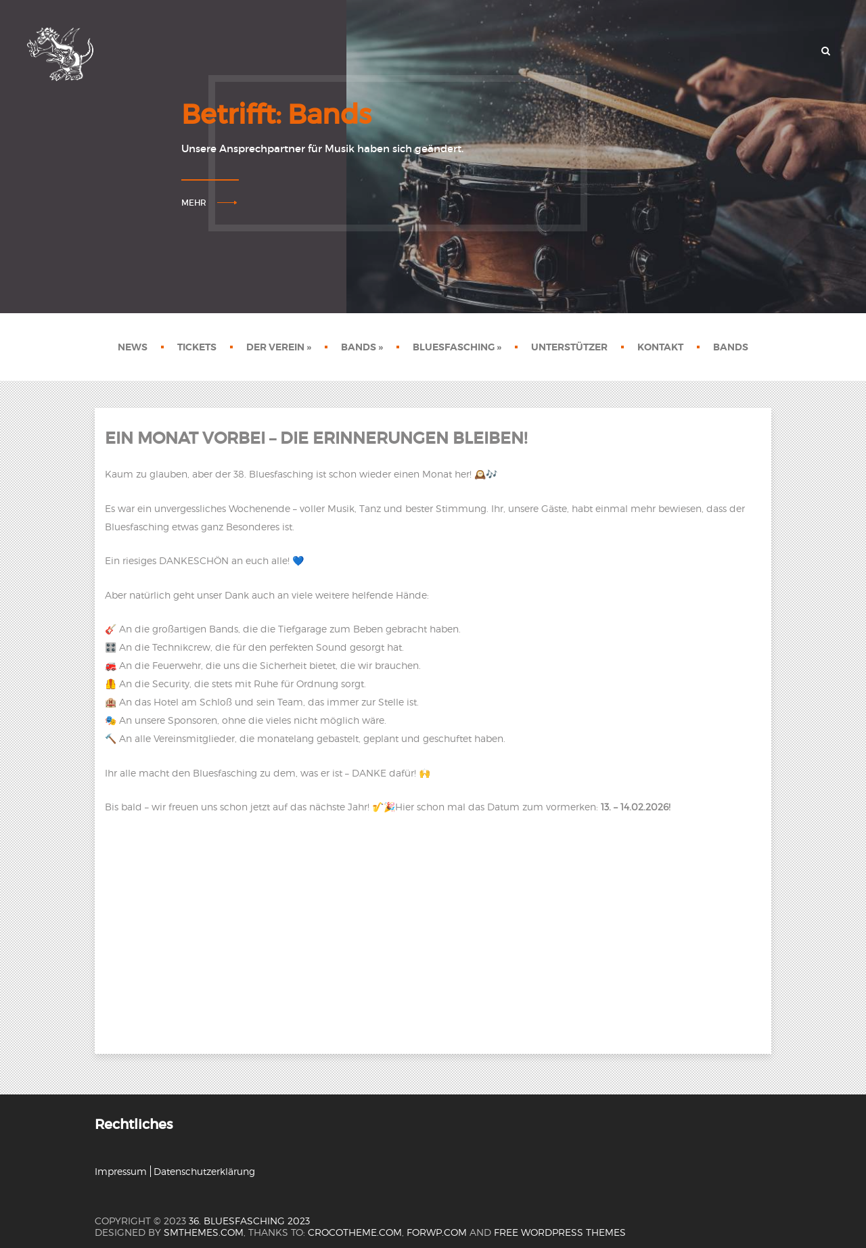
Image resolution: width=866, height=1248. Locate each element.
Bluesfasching (457, 347)
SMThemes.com (204, 1232)
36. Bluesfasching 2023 (249, 1220)
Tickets (196, 347)
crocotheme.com (355, 1232)
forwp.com (437, 1232)
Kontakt (660, 347)
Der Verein (278, 347)
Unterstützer (569, 347)
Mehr (193, 203)
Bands (362, 347)
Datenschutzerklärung (204, 1171)
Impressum (121, 1171)
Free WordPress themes (560, 1232)
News (132, 347)
